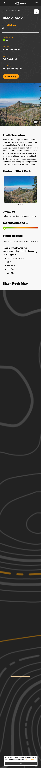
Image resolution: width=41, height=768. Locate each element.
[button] (5, 3)
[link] (27, 222)
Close (21, 764)
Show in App (10, 76)
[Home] (20, 3)
